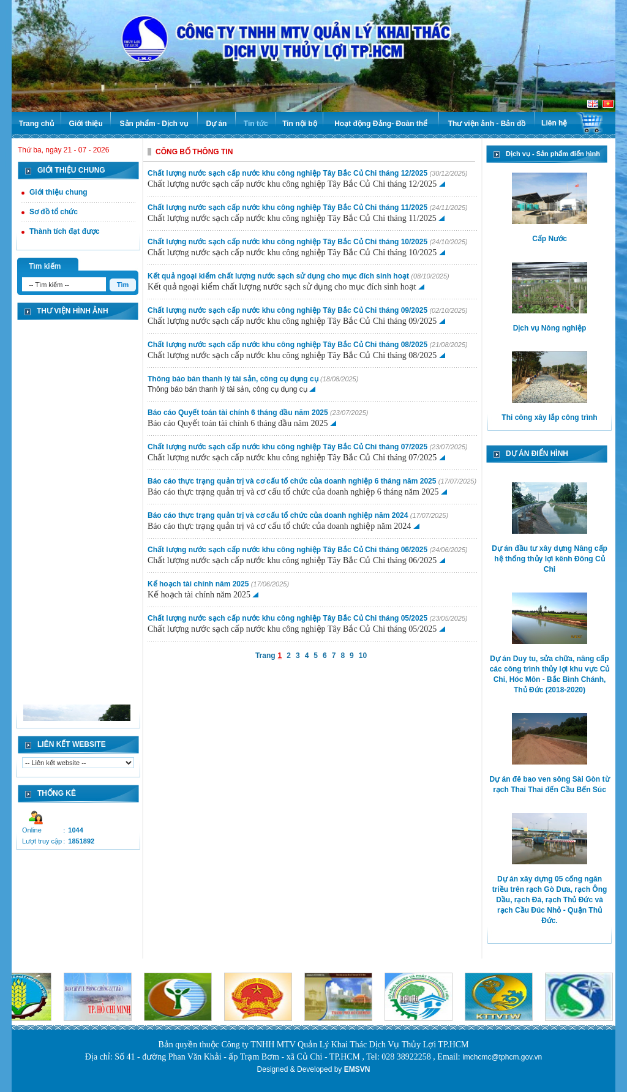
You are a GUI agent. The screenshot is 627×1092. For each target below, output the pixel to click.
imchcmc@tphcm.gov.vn (502, 1057)
